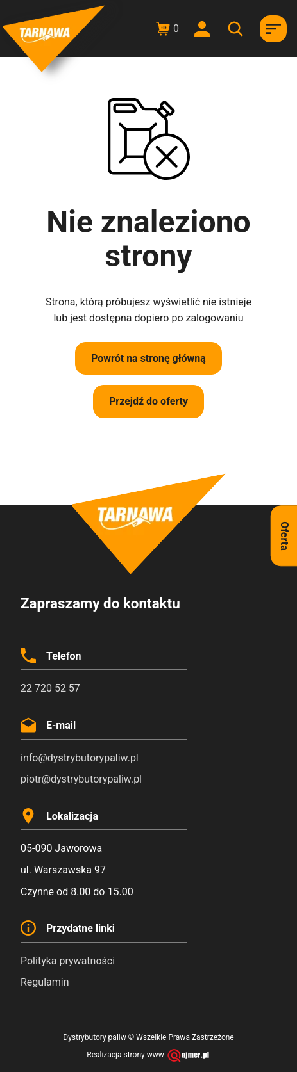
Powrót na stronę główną (148, 358)
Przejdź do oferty (148, 401)
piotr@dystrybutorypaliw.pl (81, 779)
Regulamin (45, 982)
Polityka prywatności (68, 961)
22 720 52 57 (50, 688)
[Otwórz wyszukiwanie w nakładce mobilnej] (237, 29)
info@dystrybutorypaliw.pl (80, 758)
